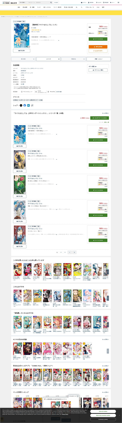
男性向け (15, 100)
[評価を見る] (36, 30)
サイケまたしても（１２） (35, 203)
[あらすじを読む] (58, 38)
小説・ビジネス (47, 7)
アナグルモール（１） (16, 279)
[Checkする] (29, 46)
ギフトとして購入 (98, 70)
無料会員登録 (98, 46)
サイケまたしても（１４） (35, 153)
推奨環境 (58, 91)
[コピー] (32, 105)
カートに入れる (98, 39)
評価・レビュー (99, 59)
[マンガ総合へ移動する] (17, 16)
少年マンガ (22, 100)
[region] (61, 415)
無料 (103, 7)
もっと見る (105, 113)
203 (22, 84)
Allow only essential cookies (103, 415)
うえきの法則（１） (57, 278)
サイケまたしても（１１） (35, 228)
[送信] (51, 2)
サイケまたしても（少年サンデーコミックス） (32, 68)
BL (76, 7)
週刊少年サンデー (34, 100)
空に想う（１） (106, 278)
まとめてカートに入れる (100, 118)
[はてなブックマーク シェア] (28, 105)
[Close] (119, 415)
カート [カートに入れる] (98, 140)
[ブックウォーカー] (9, 2)
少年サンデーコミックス (27, 73)
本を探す (56, 2)
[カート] (112, 2)
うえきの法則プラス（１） (67, 279)
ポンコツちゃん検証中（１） (47, 279)
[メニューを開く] (118, 2)
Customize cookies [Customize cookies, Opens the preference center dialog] (103, 419)
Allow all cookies (103, 411)
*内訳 (106, 35)
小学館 (22, 75)
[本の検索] (23, 2)
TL (81, 7)
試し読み (22, 50)
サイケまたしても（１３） (35, 178)
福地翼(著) (23, 70)
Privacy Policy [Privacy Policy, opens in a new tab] (65, 414)
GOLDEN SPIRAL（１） (27, 279)
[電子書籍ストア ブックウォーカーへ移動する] (7, 16)
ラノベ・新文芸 (57, 7)
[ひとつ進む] (70, 252)
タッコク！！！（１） (36, 279)
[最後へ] (74, 252)
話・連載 (32, 7)
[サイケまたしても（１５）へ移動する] (43, 16)
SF (27, 100)
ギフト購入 (92, 66)
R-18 (98, 7)
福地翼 (34, 27)
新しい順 (106, 122)
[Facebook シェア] (24, 105)
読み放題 (25, 7)
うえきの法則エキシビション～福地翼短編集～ (87, 279)
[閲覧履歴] (106, 2)
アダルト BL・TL (90, 7)
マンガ (38, 7)
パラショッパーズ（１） (76, 279)
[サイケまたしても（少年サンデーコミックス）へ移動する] (28, 16)
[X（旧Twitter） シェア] (21, 105)
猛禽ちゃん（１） (96, 278)
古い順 (101, 122)
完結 (40, 100)
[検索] (51, 2)
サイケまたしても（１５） (35, 128)
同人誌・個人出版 (68, 7)
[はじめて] (99, 2)
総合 (19, 7)
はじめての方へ (98, 50)
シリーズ (53, 59)
